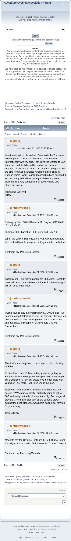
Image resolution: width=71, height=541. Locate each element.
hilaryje (15, 140)
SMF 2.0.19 (23, 529)
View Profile (12, 145)
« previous (55, 118)
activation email (43, 20)
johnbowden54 (20, 207)
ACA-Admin (39, 106)
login (42, 17)
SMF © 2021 (35, 529)
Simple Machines (48, 529)
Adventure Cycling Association (47, 526)
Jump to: (62, 490)
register (51, 17)
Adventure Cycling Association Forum (27, 2)
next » (64, 118)
